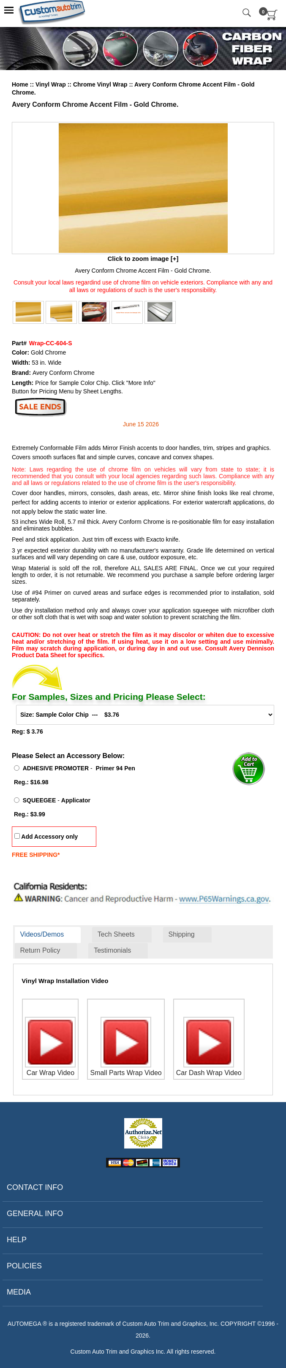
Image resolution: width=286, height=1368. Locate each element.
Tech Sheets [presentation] (116, 934)
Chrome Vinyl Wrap (101, 84)
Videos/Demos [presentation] (42, 934)
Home (20, 84)
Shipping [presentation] (181, 934)
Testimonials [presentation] (112, 950)
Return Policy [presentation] (40, 950)
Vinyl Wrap (51, 84)
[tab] (48, 935)
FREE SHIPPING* (36, 854)
